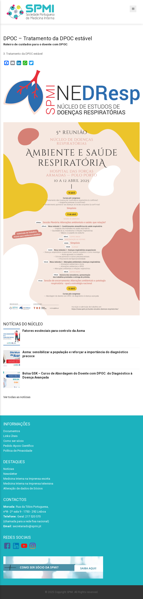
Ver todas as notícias (16, 397)
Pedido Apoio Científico (18, 445)
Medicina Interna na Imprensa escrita (26, 478)
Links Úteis (10, 436)
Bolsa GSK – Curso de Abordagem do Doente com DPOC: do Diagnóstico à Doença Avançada (77, 375)
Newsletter (10, 473)
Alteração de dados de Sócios (23, 488)
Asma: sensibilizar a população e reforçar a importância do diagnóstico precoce (75, 354)
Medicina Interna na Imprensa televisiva (28, 483)
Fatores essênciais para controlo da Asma (53, 331)
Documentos (11, 431)
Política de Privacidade (17, 450)
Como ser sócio (13, 441)
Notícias (8, 469)
